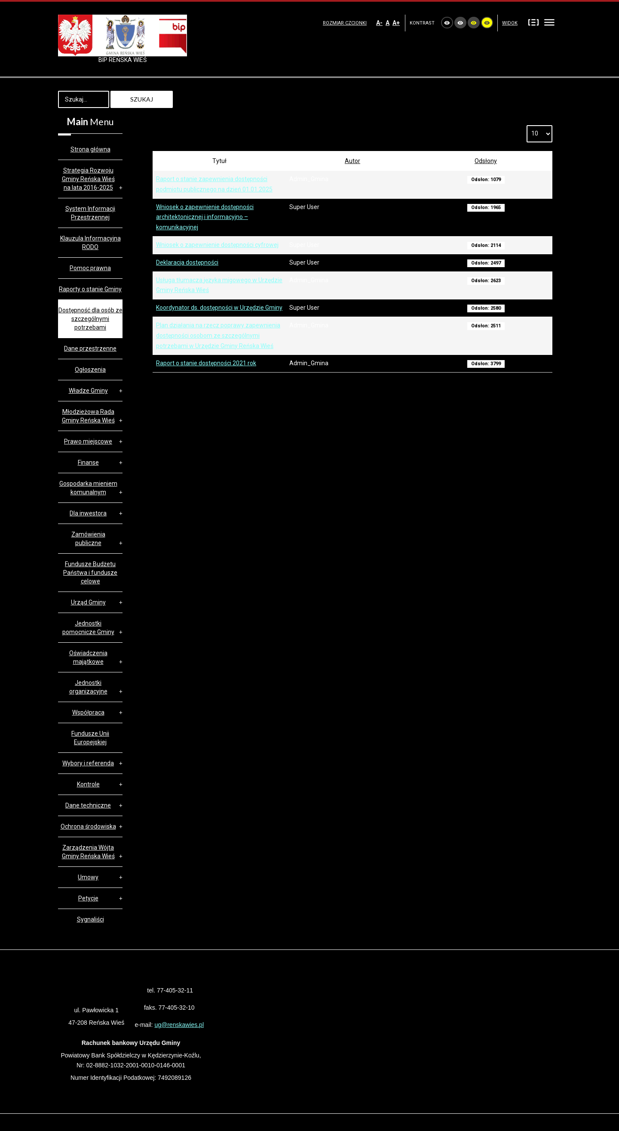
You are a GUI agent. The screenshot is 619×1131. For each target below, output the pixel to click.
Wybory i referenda (88, 763)
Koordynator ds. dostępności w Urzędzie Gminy (219, 307)
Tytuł (219, 160)
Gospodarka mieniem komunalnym (88, 488)
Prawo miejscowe (88, 441)
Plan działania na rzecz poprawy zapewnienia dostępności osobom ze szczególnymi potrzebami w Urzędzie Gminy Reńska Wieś (218, 335)
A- (379, 22)
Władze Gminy (88, 390)
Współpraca (88, 712)
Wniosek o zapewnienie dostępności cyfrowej (217, 244)
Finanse (88, 462)
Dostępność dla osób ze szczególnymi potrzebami (90, 319)
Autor (352, 160)
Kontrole (88, 784)
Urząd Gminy (88, 602)
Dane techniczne (88, 805)
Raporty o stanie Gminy (90, 289)
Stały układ (533, 22)
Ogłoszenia (90, 369)
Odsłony (486, 160)
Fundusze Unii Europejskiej (90, 738)
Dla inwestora (88, 513)
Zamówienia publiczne (88, 538)
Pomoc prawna (90, 268)
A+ (396, 22)
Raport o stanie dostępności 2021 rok (206, 363)
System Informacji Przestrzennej (90, 213)
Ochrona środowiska (88, 826)
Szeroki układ (549, 22)
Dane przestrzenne (90, 348)
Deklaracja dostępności (187, 262)
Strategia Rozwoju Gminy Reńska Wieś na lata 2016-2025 (88, 179)
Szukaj (141, 99)
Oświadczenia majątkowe (88, 657)
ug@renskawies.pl (179, 1024)
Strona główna (90, 149)
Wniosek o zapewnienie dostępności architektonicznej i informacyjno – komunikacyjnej (205, 217)
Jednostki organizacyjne (88, 687)
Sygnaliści (90, 919)
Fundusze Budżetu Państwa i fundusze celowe (90, 573)
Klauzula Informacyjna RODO (90, 242)
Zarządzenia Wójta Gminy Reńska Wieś (88, 852)
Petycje (88, 898)
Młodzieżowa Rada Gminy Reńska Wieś (88, 416)
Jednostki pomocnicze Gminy (88, 627)
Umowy (88, 877)
